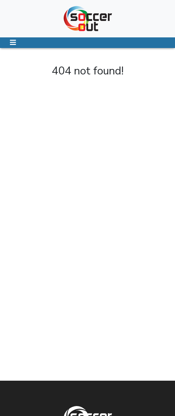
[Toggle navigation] (13, 42)
